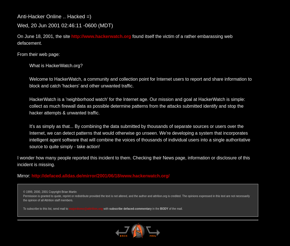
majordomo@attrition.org (86, 208)
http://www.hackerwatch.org (101, 36)
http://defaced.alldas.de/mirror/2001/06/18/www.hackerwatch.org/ (100, 175)
